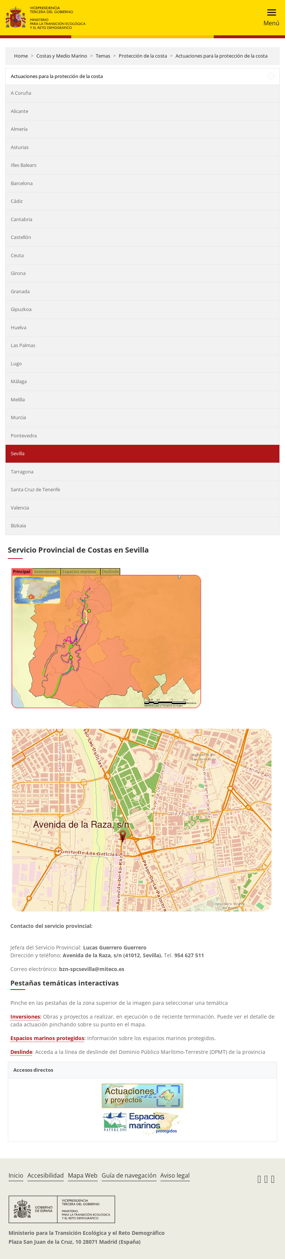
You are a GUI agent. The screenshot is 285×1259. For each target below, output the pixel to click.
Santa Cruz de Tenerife (35, 489)
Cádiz (17, 201)
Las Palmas (23, 345)
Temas (103, 55)
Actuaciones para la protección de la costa (222, 55)
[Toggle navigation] (269, 17)
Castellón (21, 237)
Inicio (16, 1175)
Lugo (16, 363)
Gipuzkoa (21, 309)
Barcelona (22, 183)
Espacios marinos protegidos (47, 1038)
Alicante (19, 111)
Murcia (18, 417)
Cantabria (21, 219)
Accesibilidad (45, 1175)
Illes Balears (23, 165)
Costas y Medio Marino (61, 55)
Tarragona (22, 471)
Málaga (19, 381)
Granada (20, 291)
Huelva (18, 327)
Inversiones (25, 1016)
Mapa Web (83, 1175)
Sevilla (17, 453)
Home (21, 55)
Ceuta (17, 255)
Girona (18, 273)
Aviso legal (175, 1175)
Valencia (20, 507)
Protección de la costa (143, 55)
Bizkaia (18, 525)
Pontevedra (24, 435)
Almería (19, 129)
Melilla (18, 399)
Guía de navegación (129, 1175)
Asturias (20, 147)
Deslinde (21, 1051)
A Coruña (21, 93)
